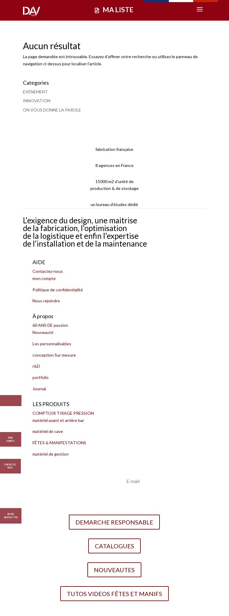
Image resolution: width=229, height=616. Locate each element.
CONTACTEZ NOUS (10, 464)
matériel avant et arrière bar (58, 420)
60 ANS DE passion (50, 325)
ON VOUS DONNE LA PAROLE (52, 109)
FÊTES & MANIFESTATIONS (59, 442)
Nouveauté (43, 332)
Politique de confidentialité (58, 289)
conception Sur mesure (54, 354)
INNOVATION (36, 100)
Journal (39, 388)
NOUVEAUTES (114, 569)
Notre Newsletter (11, 516)
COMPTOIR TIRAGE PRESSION (63, 413)
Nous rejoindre (46, 300)
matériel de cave (48, 431)
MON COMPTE (10, 437)
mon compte (44, 278)
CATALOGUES (114, 546)
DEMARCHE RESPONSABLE (114, 522)
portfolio (41, 377)
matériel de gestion (51, 453)
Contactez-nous (48, 271)
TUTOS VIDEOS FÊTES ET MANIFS (114, 593)
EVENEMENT (35, 91)
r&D (36, 366)
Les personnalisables (52, 343)
